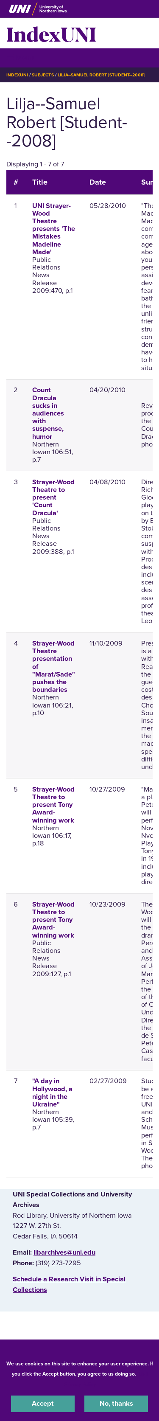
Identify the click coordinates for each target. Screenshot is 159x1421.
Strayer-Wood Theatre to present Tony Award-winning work (53, 805)
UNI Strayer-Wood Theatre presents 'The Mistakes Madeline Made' (53, 229)
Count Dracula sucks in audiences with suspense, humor (48, 413)
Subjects (42, 75)
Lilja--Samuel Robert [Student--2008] (101, 75)
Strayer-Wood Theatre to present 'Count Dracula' (53, 497)
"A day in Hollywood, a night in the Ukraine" (52, 1093)
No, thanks (116, 1403)
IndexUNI (51, 33)
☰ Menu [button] (21, 57)
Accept (43, 1403)
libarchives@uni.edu (64, 1252)
